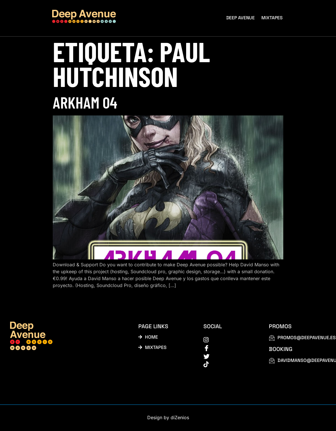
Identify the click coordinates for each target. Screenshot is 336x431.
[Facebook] (229, 348)
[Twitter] (229, 356)
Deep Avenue (241, 17)
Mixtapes (272, 17)
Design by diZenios (168, 418)
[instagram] (229, 339)
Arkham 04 (85, 102)
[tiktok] (229, 364)
